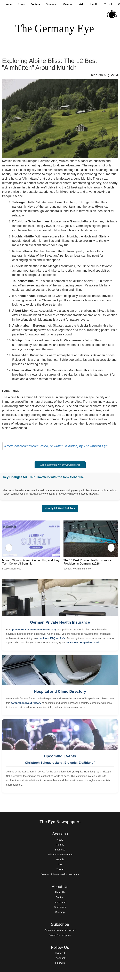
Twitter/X (60, 953)
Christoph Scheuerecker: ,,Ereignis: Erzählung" (60, 762)
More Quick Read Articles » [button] (60, 508)
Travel (108, 4)
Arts (81, 4)
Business (51, 4)
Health (94, 4)
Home (8, 4)
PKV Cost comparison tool (82, 642)
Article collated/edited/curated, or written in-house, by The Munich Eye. (56, 446)
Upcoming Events (60, 756)
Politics (35, 4)
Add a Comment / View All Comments (60, 464)
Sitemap (60, 912)
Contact (60, 897)
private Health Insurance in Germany (34, 629)
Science (68, 4)
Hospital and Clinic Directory (60, 691)
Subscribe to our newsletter (60, 930)
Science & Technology (60, 854)
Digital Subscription (60, 935)
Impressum (60, 902)
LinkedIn (60, 963)
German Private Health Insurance (60, 622)
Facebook (60, 958)
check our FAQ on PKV (51, 638)
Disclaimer (60, 907)
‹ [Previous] (8, 547)
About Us (60, 892)
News (21, 4)
